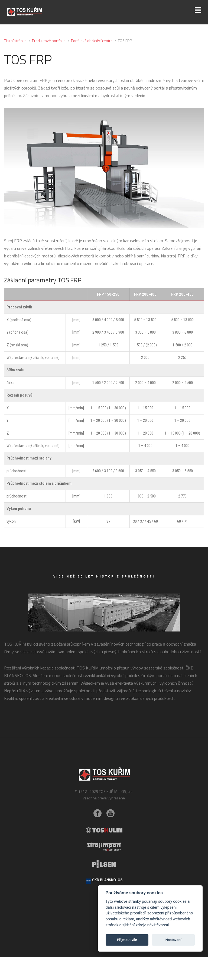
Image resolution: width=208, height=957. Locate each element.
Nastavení (173, 940)
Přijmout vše (127, 940)
